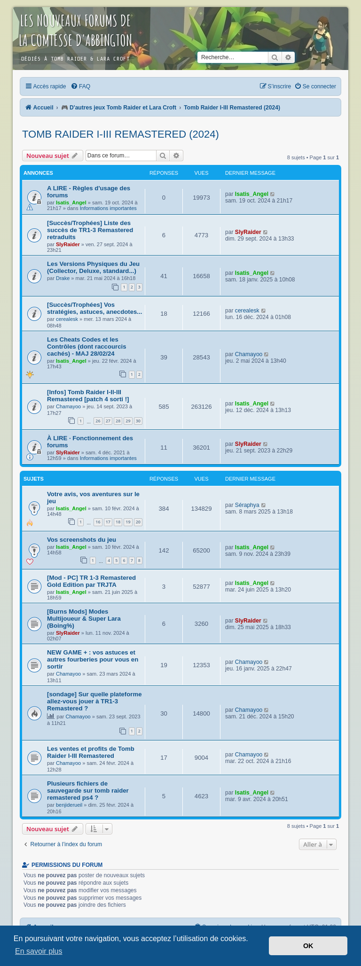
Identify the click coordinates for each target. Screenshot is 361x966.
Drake (63, 278)
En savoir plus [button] (39, 951)
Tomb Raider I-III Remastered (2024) (120, 134)
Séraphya (247, 505)
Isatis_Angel (71, 202)
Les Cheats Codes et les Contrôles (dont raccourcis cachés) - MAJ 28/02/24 (86, 346)
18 (118, 522)
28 (118, 421)
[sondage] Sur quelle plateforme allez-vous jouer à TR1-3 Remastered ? (94, 701)
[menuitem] (80, 86)
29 (128, 421)
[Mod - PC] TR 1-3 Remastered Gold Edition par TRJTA (91, 581)
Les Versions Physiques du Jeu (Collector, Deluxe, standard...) (93, 267)
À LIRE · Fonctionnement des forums (90, 442)
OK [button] (308, 946)
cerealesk (67, 319)
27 (108, 421)
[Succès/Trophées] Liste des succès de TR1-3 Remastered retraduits (90, 230)
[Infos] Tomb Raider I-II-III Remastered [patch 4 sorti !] (88, 396)
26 (97, 421)
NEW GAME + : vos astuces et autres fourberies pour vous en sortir (92, 659)
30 (138, 421)
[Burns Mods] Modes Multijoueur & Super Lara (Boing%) (84, 618)
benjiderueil (69, 805)
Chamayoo (249, 354)
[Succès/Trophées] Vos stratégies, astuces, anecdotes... (94, 308)
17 (108, 522)
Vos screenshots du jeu (81, 539)
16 (97, 522)
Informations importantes (108, 208)
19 (128, 522)
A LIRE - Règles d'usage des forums (88, 192)
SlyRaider (68, 244)
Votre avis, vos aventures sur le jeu (93, 498)
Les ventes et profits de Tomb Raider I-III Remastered (90, 752)
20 (138, 522)
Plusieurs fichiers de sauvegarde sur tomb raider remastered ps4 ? (88, 790)
